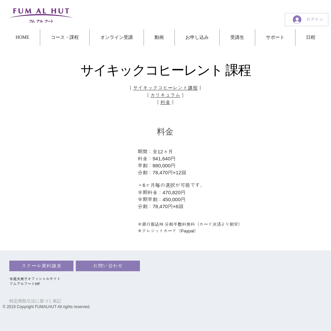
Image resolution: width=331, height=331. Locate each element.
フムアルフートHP (24, 284)
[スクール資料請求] (41, 266)
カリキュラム (165, 95)
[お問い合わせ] (108, 266)
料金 (165, 102)
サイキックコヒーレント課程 (165, 88)
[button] (22, 37)
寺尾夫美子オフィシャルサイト (34, 279)
